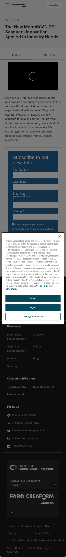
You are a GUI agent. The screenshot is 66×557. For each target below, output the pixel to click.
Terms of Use (10, 289)
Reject (33, 307)
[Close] (59, 236)
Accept (33, 298)
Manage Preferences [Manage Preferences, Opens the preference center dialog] (33, 316)
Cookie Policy (42, 286)
